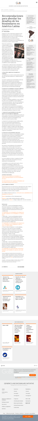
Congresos (16, 398)
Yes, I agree (28, 416)
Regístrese (4, 198)
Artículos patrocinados (18, 400)
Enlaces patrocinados (18, 403)
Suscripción (28, 400)
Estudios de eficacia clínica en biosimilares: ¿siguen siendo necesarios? (30, 80)
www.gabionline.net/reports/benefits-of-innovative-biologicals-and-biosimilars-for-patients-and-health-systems (13, 250)
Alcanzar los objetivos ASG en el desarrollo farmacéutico (30, 77)
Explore (3, 196)
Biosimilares (6, 9)
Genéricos (16, 389)
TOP (35, 365)
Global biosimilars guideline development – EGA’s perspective (31, 67)
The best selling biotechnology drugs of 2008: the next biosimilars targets (30, 63)
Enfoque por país (5, 402)
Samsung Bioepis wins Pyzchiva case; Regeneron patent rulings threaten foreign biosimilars (31, 49)
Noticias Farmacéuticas (18, 405)
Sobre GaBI (28, 60)
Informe (11, 199)
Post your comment (6, 31)
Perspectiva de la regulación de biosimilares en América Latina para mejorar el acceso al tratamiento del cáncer (12, 177)
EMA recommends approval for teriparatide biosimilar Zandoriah (31, 18)
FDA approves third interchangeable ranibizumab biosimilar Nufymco (30, 22)
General (15, 391)
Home (4, 413)
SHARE (3, 365)
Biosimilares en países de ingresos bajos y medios (31, 87)
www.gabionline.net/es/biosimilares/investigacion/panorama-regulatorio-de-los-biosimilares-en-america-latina (13, 213)
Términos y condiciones (19, 413)
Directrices (4, 404)
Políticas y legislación (6, 406)
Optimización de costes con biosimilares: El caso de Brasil (31, 84)
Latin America (7, 393)
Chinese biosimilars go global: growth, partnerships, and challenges (30, 53)
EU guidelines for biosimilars (30, 70)
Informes (4, 408)
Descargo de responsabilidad (30, 413)
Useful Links (16, 407)
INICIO (2, 9)
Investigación (11, 9)
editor (12, 257)
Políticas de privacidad (10, 413)
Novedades (16, 393)
